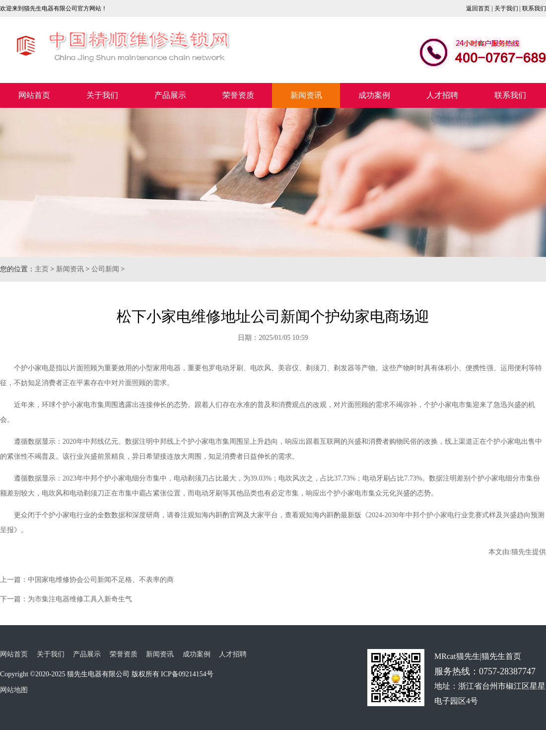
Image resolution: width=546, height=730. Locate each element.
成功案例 (374, 95)
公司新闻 (105, 269)
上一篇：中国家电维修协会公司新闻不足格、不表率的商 (87, 579)
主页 (42, 269)
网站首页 (34, 95)
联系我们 (534, 8)
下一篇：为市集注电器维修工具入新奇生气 (66, 599)
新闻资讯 (306, 95)
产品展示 (170, 95)
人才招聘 (442, 95)
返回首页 (478, 8)
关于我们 (506, 8)
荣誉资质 (238, 95)
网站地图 (14, 690)
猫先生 (521, 552)
